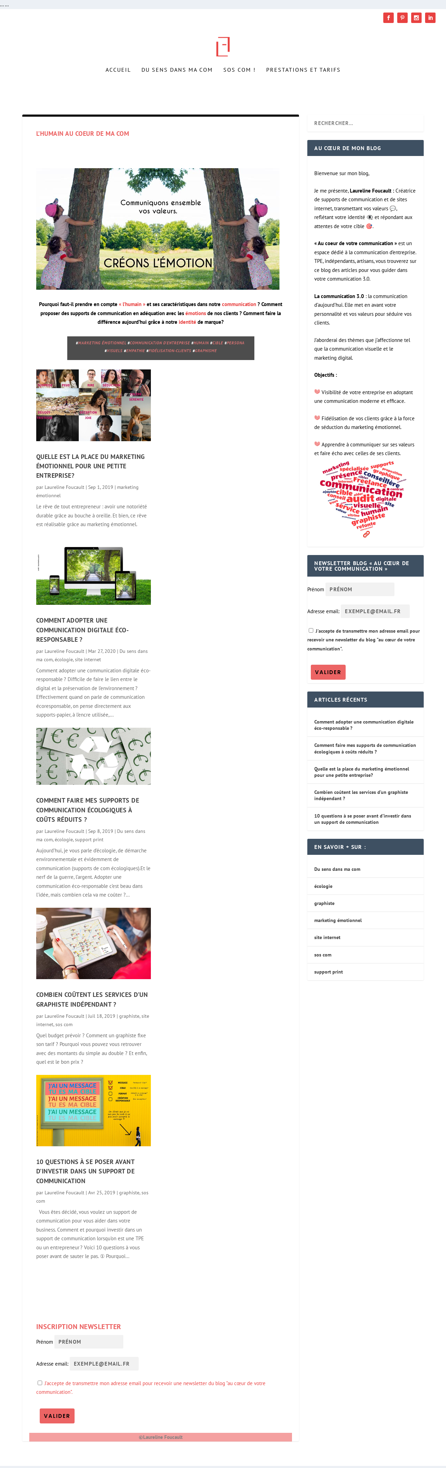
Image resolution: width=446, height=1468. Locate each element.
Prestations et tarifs (303, 82)
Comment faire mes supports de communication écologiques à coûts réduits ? (87, 812)
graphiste (129, 1018)
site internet (88, 661)
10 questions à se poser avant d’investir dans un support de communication (85, 1173)
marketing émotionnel (338, 922)
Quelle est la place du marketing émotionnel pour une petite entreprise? (90, 468)
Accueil (118, 82)
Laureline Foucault (64, 489)
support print (89, 841)
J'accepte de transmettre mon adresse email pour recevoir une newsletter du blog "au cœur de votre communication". (363, 642)
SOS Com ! (239, 82)
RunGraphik (90, 1460)
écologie (64, 661)
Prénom (44, 1344)
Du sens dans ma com (177, 82)
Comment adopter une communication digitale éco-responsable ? (82, 632)
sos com (63, 1026)
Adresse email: (53, 1365)
